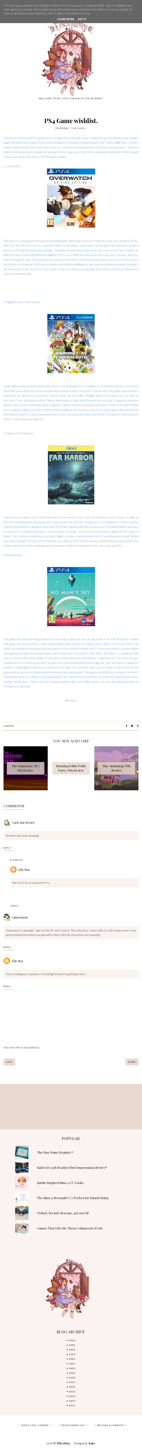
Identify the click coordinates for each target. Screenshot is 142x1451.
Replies (18, 860)
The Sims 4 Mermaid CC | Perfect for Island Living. (73, 1198)
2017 (72, 1382)
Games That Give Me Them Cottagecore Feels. (70, 1228)
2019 (72, 1373)
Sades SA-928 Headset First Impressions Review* (72, 1167)
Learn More (65, 19)
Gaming (9, 726)
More (132, 1062)
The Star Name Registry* (55, 1152)
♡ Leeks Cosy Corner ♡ (35, 1425)
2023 (72, 1354)
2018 (72, 1377)
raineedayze (20, 917)
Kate (92, 1443)
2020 (72, 1368)
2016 (72, 1386)
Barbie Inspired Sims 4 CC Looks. (60, 1183)
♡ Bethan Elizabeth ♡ (110, 1425)
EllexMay (63, 1443)
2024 (72, 1349)
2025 (72, 1345)
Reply (7, 848)
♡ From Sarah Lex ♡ (73, 1425)
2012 (72, 1405)
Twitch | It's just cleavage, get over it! (63, 1213)
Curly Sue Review (23, 822)
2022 (72, 1358)
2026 (72, 1340)
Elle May (24, 870)
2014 (72, 1396)
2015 (72, 1391)
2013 (72, 1400)
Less (9, 1062)
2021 (72, 1363)
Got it (82, 19)
